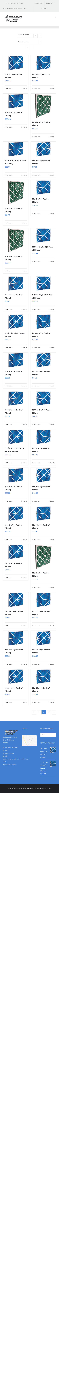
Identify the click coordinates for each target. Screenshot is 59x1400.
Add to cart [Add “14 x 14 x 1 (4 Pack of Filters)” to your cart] (9, 386)
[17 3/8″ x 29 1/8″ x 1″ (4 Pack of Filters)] (15, 437)
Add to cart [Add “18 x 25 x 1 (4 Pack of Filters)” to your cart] (9, 223)
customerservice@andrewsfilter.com (14, 8)
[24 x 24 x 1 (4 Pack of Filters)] (43, 322)
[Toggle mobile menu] (55, 17)
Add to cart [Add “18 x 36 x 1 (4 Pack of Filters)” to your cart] (9, 309)
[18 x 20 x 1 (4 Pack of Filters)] (15, 398)
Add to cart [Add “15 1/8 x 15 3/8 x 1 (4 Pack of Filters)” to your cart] (9, 175)
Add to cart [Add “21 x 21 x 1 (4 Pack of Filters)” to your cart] (9, 88)
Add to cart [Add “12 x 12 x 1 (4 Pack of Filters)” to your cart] (37, 587)
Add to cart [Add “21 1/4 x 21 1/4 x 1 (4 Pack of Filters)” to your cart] (37, 261)
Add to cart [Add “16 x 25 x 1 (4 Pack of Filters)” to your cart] (9, 127)
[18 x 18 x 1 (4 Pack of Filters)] (15, 513)
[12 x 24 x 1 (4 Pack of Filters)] (43, 475)
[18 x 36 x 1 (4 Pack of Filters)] (15, 283)
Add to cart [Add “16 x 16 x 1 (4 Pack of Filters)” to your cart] (37, 539)
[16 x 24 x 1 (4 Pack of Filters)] (15, 676)
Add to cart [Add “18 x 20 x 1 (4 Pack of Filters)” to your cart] (9, 424)
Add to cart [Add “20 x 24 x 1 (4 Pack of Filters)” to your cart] (9, 625)
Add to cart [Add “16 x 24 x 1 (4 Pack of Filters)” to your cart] (9, 702)
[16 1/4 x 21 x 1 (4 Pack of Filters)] (43, 398)
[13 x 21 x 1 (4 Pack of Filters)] (43, 187)
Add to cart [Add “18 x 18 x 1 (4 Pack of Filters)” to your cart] (9, 539)
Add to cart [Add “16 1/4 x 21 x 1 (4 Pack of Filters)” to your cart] (37, 424)
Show (23, 42)
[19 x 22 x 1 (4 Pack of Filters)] (43, 63)
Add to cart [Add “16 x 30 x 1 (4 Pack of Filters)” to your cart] (9, 271)
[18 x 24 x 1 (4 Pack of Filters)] (43, 638)
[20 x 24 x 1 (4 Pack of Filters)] (15, 600)
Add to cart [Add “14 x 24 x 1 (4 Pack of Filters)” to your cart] (37, 386)
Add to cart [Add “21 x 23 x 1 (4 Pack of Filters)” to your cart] (37, 702)
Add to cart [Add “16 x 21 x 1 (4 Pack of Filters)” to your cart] (37, 463)
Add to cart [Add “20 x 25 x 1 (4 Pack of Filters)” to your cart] (9, 664)
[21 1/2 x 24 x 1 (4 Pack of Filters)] (15, 322)
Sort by (23, 34)
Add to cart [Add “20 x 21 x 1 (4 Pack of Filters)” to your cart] (9, 578)
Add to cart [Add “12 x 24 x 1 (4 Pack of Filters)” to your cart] (37, 501)
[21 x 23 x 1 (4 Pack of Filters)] (43, 676)
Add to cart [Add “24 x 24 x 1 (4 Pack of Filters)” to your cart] (37, 347)
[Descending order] (40, 36)
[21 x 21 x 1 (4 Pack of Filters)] (15, 63)
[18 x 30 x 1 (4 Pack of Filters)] (43, 600)
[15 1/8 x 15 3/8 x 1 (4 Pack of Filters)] (15, 149)
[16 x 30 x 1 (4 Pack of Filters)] (15, 240)
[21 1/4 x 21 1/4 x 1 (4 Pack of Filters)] (43, 235)
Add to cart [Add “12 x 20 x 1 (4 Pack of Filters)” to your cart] (37, 175)
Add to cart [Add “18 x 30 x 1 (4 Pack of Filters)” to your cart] (37, 625)
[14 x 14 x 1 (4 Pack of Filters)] (15, 360)
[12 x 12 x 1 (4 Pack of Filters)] (43, 556)
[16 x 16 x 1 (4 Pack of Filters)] (43, 513)
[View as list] (31, 47)
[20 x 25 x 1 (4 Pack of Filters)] (15, 638)
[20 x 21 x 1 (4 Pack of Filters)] (15, 552)
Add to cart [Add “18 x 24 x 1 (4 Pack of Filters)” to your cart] (37, 664)
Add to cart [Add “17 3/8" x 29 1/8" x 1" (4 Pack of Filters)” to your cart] (9, 463)
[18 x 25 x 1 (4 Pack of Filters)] (15, 192)
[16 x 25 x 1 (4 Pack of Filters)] (15, 101)
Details (25, 88)
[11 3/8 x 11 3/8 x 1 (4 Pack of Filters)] (43, 283)
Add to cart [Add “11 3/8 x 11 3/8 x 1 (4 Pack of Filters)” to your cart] (37, 309)
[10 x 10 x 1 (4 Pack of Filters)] (15, 475)
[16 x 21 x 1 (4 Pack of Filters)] (43, 437)
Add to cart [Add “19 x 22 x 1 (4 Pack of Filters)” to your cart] (37, 88)
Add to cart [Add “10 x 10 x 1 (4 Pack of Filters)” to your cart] (9, 501)
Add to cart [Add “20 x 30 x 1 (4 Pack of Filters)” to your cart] (37, 136)
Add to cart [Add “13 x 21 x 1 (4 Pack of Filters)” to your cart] (37, 213)
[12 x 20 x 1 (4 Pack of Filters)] (43, 149)
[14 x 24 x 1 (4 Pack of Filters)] (43, 360)
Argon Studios (47, 788)
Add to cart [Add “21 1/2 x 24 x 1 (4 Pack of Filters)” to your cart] (9, 347)
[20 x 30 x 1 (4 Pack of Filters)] (43, 106)
